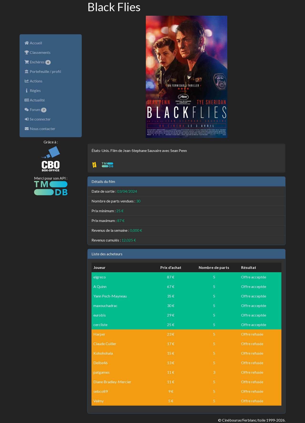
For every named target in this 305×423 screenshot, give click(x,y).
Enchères (37, 62)
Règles (32, 90)
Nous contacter (39, 128)
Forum (35, 109)
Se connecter (37, 119)
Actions (33, 81)
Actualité (34, 100)
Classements (37, 52)
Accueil (33, 42)
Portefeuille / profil (42, 71)
